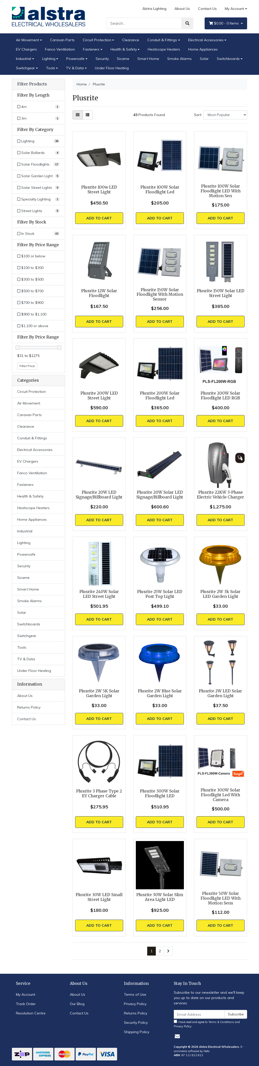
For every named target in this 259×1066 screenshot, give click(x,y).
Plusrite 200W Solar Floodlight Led (160, 395)
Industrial (23, 58)
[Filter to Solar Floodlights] (38, 164)
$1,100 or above (32, 326)
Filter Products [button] (32, 84)
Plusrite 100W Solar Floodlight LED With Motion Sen (221, 191)
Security (102, 58)
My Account (25, 994)
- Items (224, 23)
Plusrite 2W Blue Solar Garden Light (160, 693)
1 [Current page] (151, 951)
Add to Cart (99, 218)
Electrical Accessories (206, 40)
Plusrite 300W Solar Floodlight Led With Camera (220, 795)
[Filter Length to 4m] (38, 107)
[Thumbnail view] (78, 114)
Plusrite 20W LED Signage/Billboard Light (99, 495)
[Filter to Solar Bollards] (38, 153)
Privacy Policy (135, 1004)
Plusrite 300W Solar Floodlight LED (160, 793)
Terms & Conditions (221, 1022)
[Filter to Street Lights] (38, 211)
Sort (197, 114)
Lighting (48, 58)
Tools (50, 68)
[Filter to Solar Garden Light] (38, 176)
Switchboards (228, 58)
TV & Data (75, 68)
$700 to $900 (30, 302)
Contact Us (207, 8)
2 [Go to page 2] (160, 951)
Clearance (130, 40)
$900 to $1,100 (31, 314)
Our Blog (77, 1004)
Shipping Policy (136, 1032)
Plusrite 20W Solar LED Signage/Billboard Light (159, 495)
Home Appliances (203, 49)
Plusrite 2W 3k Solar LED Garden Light (220, 594)
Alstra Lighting (154, 8)
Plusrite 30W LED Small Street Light (99, 897)
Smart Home (148, 58)
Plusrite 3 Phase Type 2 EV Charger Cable (99, 793)
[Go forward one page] (168, 951)
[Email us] (177, 1036)
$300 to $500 (30, 279)
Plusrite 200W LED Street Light (99, 395)
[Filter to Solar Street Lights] (38, 188)
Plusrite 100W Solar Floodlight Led (159, 189)
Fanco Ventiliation (60, 49)
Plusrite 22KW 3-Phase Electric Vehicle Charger (220, 495)
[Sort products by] (225, 114)
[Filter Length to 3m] (38, 118)
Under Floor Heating (112, 68)
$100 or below (31, 256)
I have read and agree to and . (207, 1024)
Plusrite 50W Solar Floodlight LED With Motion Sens (221, 898)
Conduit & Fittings (162, 40)
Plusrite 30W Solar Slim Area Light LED (159, 897)
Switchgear (25, 68)
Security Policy (136, 1022)
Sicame (123, 58)
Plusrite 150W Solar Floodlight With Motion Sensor (160, 294)
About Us (182, 8)
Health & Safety (124, 49)
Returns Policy (28, 707)
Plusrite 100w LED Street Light (99, 189)
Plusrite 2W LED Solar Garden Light (220, 693)
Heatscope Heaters (164, 49)
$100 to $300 (30, 267)
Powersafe (75, 58)
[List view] (87, 114)
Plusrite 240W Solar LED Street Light (99, 594)
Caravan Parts (62, 40)
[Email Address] (199, 1014)
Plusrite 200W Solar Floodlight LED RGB (220, 395)
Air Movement (27, 40)
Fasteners (91, 49)
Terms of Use (135, 994)
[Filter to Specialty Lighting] (38, 199)
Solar (204, 58)
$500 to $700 (30, 291)
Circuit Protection (97, 40)
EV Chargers (26, 49)
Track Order (26, 1004)
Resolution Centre (31, 1013)
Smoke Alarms (179, 58)
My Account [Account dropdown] (234, 8)
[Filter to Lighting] (38, 141)
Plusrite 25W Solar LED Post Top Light (159, 594)
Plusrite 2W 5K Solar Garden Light (99, 693)
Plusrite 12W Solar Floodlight (99, 293)
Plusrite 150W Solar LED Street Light (220, 293)
